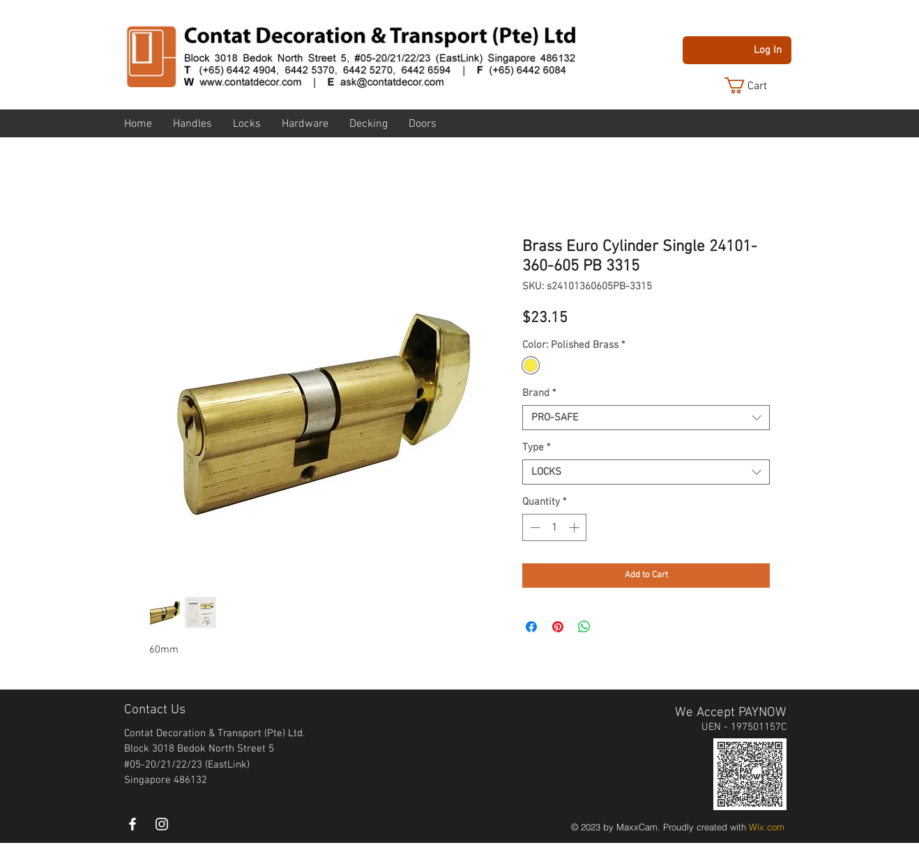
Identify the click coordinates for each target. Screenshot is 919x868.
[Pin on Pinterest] (557, 626)
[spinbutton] (554, 527)
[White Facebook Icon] (132, 824)
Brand (539, 393)
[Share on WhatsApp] (584, 626)
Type (536, 447)
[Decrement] (533, 527)
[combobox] (646, 417)
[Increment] (575, 527)
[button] (756, 85)
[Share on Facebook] (531, 626)
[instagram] (161, 824)
